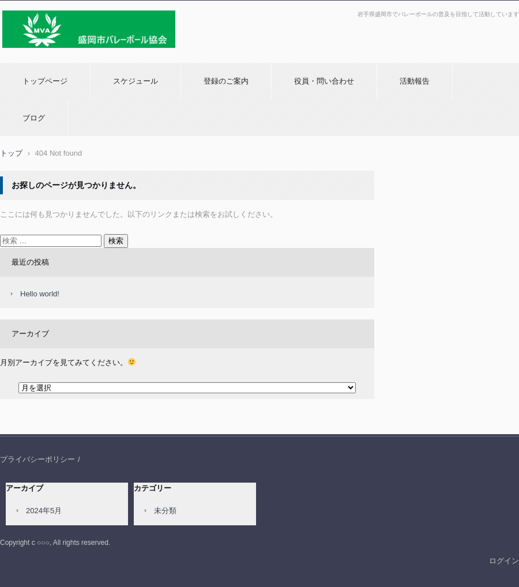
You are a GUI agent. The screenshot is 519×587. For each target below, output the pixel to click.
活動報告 (415, 81)
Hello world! (39, 293)
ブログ (33, 118)
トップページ (44, 81)
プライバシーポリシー (37, 459)
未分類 (165, 510)
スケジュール (135, 81)
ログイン (504, 560)
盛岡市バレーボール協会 (46, 53)
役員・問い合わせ (324, 81)
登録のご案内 (226, 81)
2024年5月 (44, 510)
